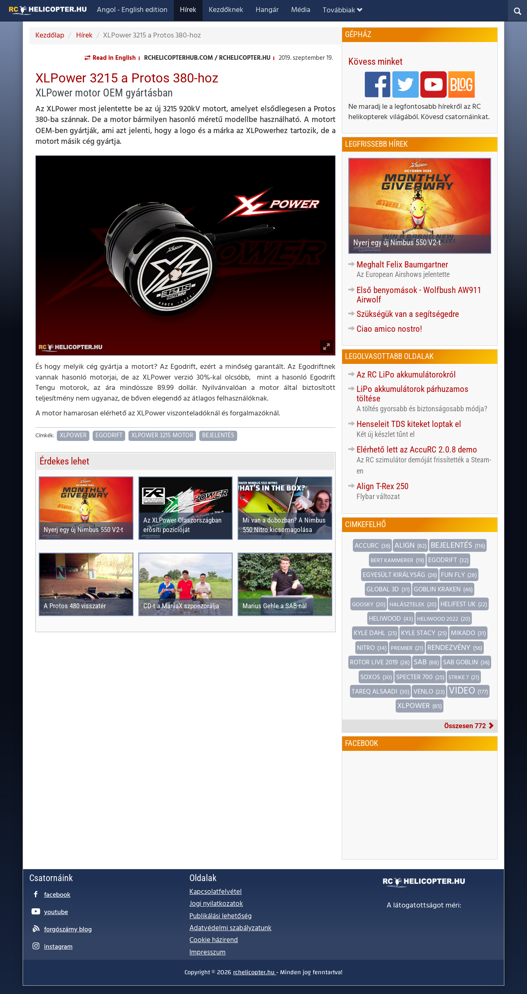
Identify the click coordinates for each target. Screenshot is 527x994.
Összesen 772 (469, 726)
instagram (58, 947)
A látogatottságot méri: (424, 905)
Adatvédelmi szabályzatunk (230, 928)
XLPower (73, 436)
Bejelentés (218, 436)
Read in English (114, 58)
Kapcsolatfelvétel (215, 892)
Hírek (188, 10)
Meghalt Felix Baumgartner (402, 265)
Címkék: (44, 436)
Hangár (267, 10)
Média (300, 10)
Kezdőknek (226, 10)
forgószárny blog (68, 929)
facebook (57, 895)
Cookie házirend (213, 940)
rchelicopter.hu (254, 972)
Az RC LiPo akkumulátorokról (406, 375)
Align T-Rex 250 (382, 486)
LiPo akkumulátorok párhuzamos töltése (413, 393)
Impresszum (207, 952)
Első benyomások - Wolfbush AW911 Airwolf (419, 295)
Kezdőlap (49, 36)
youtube (56, 912)
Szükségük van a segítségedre (408, 314)
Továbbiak (342, 10)
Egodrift (109, 436)
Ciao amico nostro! (389, 329)
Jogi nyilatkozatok (216, 904)
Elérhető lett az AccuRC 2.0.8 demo (417, 450)
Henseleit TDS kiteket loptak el (409, 424)
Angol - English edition (132, 10)
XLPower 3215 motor (162, 436)
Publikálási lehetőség (220, 916)
